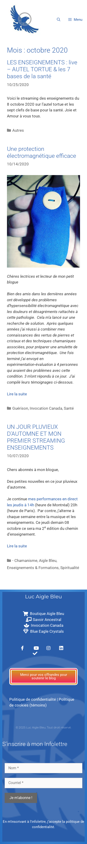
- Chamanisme (24, 560)
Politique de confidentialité (32, 699)
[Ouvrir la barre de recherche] (58, 20)
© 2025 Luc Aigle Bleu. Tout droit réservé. (43, 727)
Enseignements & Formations (33, 567)
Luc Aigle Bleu (43, 596)
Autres (18, 130)
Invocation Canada (46, 408)
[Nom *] (43, 768)
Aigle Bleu (47, 560)
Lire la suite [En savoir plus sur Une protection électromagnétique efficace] (17, 394)
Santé (69, 408)
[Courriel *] (43, 783)
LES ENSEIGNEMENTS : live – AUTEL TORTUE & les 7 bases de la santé (42, 69)
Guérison (20, 408)
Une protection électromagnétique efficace (41, 152)
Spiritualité (69, 567)
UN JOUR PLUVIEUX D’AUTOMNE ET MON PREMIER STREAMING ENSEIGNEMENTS (36, 437)
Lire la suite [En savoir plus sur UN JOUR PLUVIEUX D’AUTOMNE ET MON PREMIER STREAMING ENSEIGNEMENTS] (17, 546)
